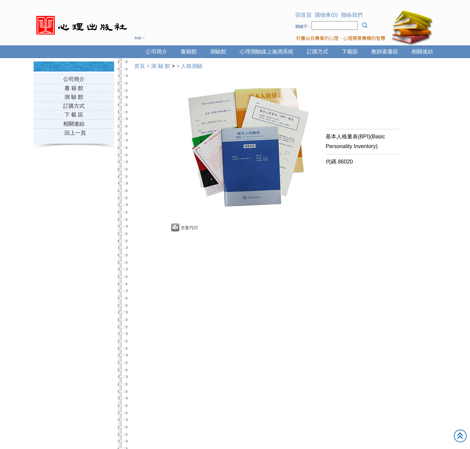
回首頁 (303, 15)
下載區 (350, 51)
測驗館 (218, 51)
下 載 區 (74, 115)
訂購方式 (317, 51)
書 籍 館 (74, 88)
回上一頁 (75, 133)
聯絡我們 (352, 15)
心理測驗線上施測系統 (266, 51)
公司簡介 (156, 51)
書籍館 (189, 51)
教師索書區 (384, 51)
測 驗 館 (74, 97)
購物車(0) (326, 15)
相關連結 (422, 51)
